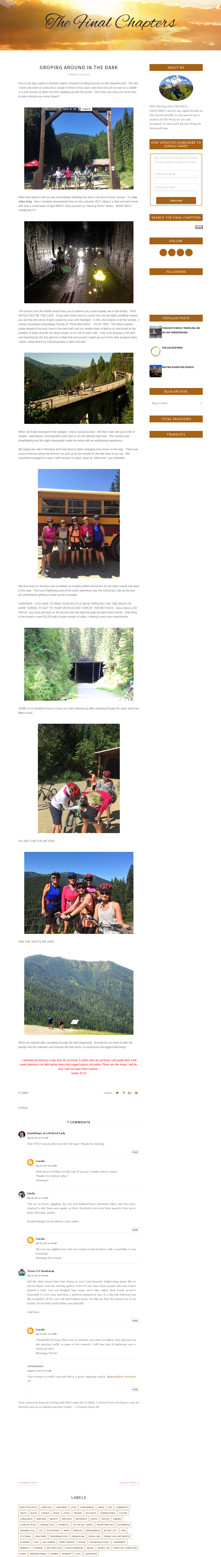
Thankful (63, 1524)
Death (94, 1519)
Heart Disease (67, 1542)
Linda (31, 1193)
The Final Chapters (110, 23)
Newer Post (29, 1482)
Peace (56, 1513)
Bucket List (110, 1530)
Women (54, 1553)
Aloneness (124, 1524)
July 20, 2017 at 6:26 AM (46, 1243)
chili (78, 1553)
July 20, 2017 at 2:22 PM (46, 1334)
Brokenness (93, 1530)
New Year (41, 1519)
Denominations (59, 1536)
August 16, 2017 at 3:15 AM (39, 1370)
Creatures (40, 1536)
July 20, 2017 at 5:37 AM (37, 1138)
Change (45, 1513)
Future (123, 1513)
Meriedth (25, 1548)
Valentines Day (105, 1524)
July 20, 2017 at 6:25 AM (46, 1165)
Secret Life (104, 1548)
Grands (117, 1519)
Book (34, 1513)
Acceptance (53, 1530)
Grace (101, 1507)
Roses (90, 1548)
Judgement (119, 1542)
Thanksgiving (107, 1513)
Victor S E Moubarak (40, 1271)
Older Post (128, 1482)
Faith (67, 1513)
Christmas (61, 1507)
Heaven (78, 1513)
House (82, 1542)
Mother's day (54, 1548)
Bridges (78, 1530)
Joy (41, 1530)
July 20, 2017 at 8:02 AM (37, 1275)
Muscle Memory (74, 1548)
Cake (123, 1530)
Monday (38, 1548)
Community (122, 1507)
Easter (105, 1519)
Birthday (67, 1519)
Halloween (48, 1542)
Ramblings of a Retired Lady (46, 1133)
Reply (135, 1152)
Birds (67, 1530)
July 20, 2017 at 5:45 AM (37, 1198)
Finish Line (94, 1536)
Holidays (91, 1513)
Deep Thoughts (28, 1507)
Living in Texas (28, 1524)
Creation (46, 1507)
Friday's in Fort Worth (117, 1536)
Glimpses (25, 1542)
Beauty (54, 1519)
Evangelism (78, 1536)
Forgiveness (87, 1507)
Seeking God (47, 1524)
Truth (23, 1513)
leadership (91, 1553)
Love (73, 1507)
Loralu (40, 1161)
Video (23, 1553)
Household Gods (99, 1542)
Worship (67, 1553)
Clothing (25, 1536)
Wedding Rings (38, 1553)
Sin (110, 1507)
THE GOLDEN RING (172, 347)
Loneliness (26, 1519)
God (36, 1542)
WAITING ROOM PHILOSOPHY (178, 367)
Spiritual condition (125, 1548)
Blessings (81, 1519)
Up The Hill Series (83, 1524)
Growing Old (27, 1530)
